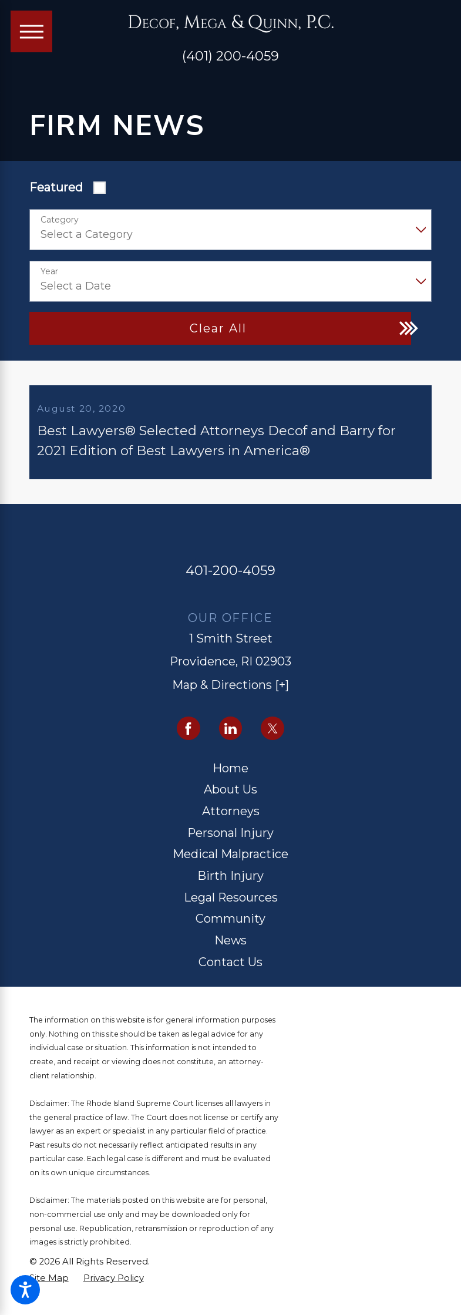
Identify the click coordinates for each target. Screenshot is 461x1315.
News (230, 950)
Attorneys (231, 820)
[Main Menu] (32, 32)
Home (230, 778)
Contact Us (230, 971)
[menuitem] (230, 778)
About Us (230, 799)
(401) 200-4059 (230, 55)
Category (60, 220)
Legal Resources (231, 907)
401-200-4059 (230, 579)
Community (230, 928)
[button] (25, 1289)
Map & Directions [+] (230, 695)
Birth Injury (230, 885)
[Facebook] (188, 738)
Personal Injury (230, 842)
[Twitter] (272, 738)
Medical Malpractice (230, 864)
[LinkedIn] (231, 738)
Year (49, 272)
